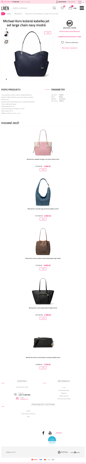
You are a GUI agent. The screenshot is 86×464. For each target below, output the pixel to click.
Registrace (64, 393)
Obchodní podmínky (64, 390)
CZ (83, 2)
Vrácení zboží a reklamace (28, 414)
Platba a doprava (63, 396)
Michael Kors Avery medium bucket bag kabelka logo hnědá (43, 258)
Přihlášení (71, 2)
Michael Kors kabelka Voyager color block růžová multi (43, 159)
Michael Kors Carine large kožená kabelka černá (43, 308)
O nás (63, 388)
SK (80, 2)
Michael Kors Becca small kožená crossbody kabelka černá (43, 357)
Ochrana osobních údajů (63, 399)
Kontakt (28, 411)
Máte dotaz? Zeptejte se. (70, 48)
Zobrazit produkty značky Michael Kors (69, 31)
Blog (28, 416)
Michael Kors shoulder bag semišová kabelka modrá (43, 209)
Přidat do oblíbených (71, 42)
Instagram (59, 433)
